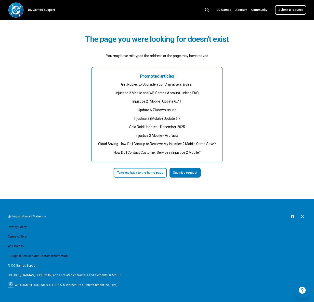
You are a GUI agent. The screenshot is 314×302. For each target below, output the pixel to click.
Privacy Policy (17, 227)
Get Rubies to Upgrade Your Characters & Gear (157, 84)
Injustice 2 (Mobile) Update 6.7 (157, 119)
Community (259, 10)
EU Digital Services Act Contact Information (38, 256)
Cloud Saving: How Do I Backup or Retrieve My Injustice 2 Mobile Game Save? (157, 144)
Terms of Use (17, 236)
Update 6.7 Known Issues (157, 110)
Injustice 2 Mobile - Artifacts (157, 135)
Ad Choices (16, 246)
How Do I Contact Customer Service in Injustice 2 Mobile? (157, 152)
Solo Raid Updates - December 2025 (157, 127)
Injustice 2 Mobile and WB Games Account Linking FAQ (157, 93)
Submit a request (290, 10)
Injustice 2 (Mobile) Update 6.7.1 (157, 101)
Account (241, 10)
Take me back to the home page (140, 172)
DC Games (223, 10)
